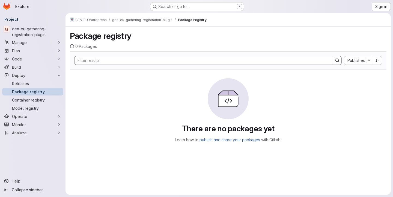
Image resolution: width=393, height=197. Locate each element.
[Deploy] (32, 75)
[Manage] (32, 42)
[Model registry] (32, 108)
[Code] (32, 59)
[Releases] (32, 83)
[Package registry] (32, 91)
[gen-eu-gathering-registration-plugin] (32, 31)
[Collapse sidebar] (32, 190)
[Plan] (32, 50)
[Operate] (32, 116)
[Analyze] (32, 133)
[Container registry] (32, 100)
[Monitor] (32, 124)
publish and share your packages (230, 139)
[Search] (201, 60)
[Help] (32, 181)
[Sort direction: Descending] (377, 60)
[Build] (32, 67)
